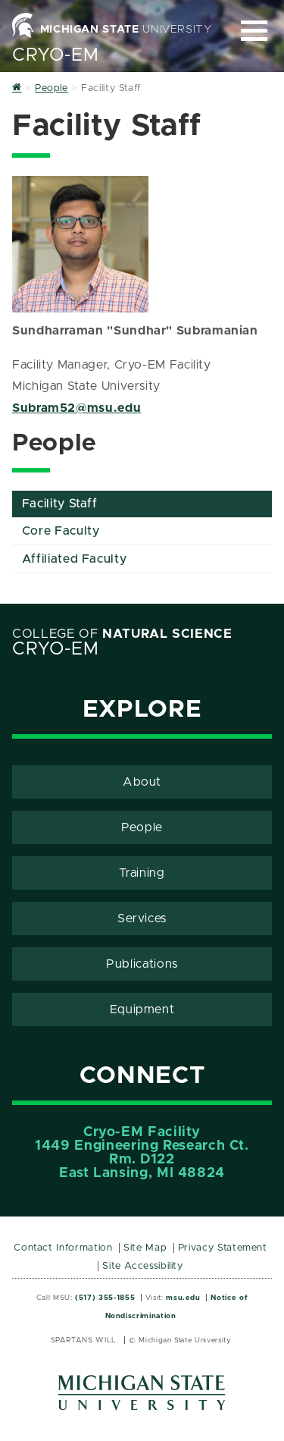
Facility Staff (60, 504)
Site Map (145, 1248)
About (142, 782)
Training (141, 873)
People (142, 827)
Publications (142, 964)
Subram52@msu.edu (76, 408)
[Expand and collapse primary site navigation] (254, 30)
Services (142, 918)
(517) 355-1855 (105, 1297)
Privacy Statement (222, 1248)
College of (122, 634)
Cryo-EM (55, 55)
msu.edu (183, 1297)
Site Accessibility (142, 1266)
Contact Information (63, 1248)
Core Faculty (61, 531)
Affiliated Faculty (74, 559)
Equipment (142, 1009)
